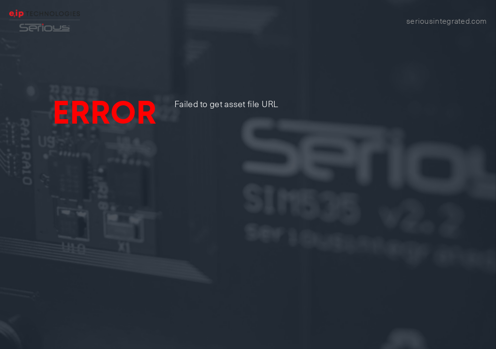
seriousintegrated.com (446, 20)
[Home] (44, 21)
